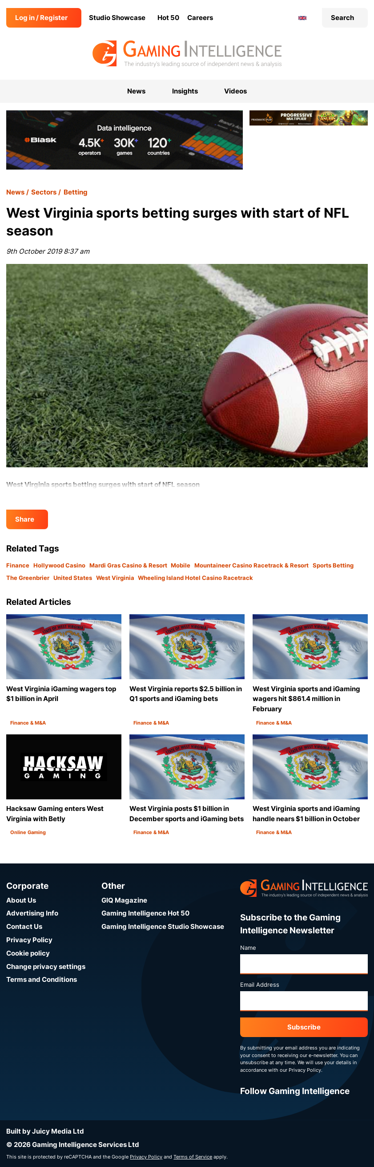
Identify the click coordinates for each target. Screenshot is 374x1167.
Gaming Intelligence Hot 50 (145, 913)
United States (72, 577)
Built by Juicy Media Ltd (45, 1131)
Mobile (180, 565)
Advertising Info (32, 913)
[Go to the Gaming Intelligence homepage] (187, 54)
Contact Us (24, 926)
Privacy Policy (29, 940)
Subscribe (304, 1027)
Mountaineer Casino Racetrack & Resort (251, 565)
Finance (17, 565)
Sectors (43, 192)
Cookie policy (28, 953)
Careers (200, 17)
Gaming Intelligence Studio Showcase (162, 926)
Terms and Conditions (41, 979)
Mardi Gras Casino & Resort (128, 565)
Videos (235, 91)
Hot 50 (168, 17)
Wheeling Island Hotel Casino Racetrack (195, 577)
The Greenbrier (27, 577)
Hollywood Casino (59, 565)
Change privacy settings (45, 966)
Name (248, 947)
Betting (76, 192)
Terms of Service (192, 1157)
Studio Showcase (117, 17)
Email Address (259, 984)
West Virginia (115, 577)
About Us (21, 900)
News (15, 192)
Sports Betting (333, 565)
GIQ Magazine (124, 900)
